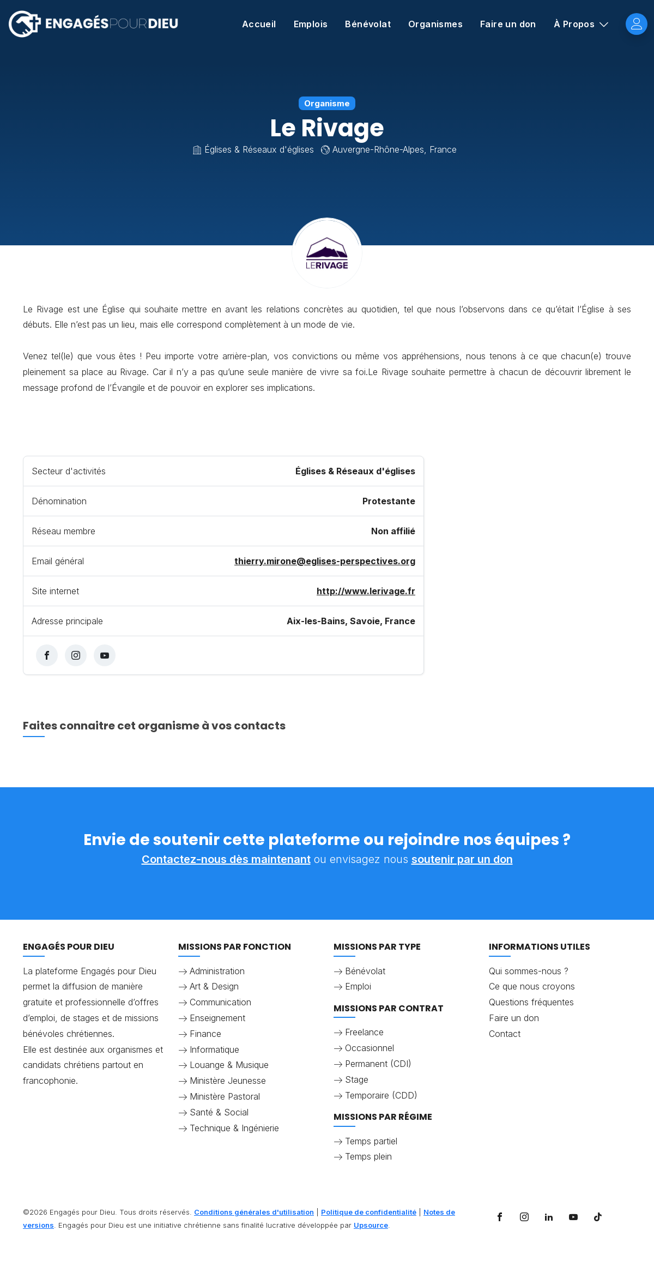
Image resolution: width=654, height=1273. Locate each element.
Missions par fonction (234, 947)
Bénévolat (368, 24)
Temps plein (368, 1156)
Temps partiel (371, 1141)
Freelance (364, 1032)
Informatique (214, 1049)
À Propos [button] (575, 24)
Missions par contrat (389, 1008)
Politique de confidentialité (368, 1212)
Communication (220, 1002)
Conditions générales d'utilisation (254, 1212)
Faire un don (508, 24)
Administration (217, 971)
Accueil (259, 24)
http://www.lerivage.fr (366, 591)
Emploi (358, 986)
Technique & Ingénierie (234, 1128)
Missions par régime (383, 1117)
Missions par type (377, 947)
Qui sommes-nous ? (528, 971)
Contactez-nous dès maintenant (226, 859)
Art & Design (214, 986)
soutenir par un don (462, 859)
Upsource (371, 1225)
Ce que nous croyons (532, 986)
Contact (504, 1033)
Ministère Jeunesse (228, 1080)
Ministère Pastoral (225, 1096)
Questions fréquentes (531, 1002)
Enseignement (217, 1017)
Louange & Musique (229, 1064)
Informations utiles (539, 947)
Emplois (311, 24)
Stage (356, 1079)
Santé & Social (219, 1112)
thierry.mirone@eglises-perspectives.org (324, 561)
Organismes (435, 24)
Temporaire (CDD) (381, 1095)
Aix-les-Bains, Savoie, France (351, 621)
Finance (205, 1033)
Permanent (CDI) (378, 1063)
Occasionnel (369, 1047)
